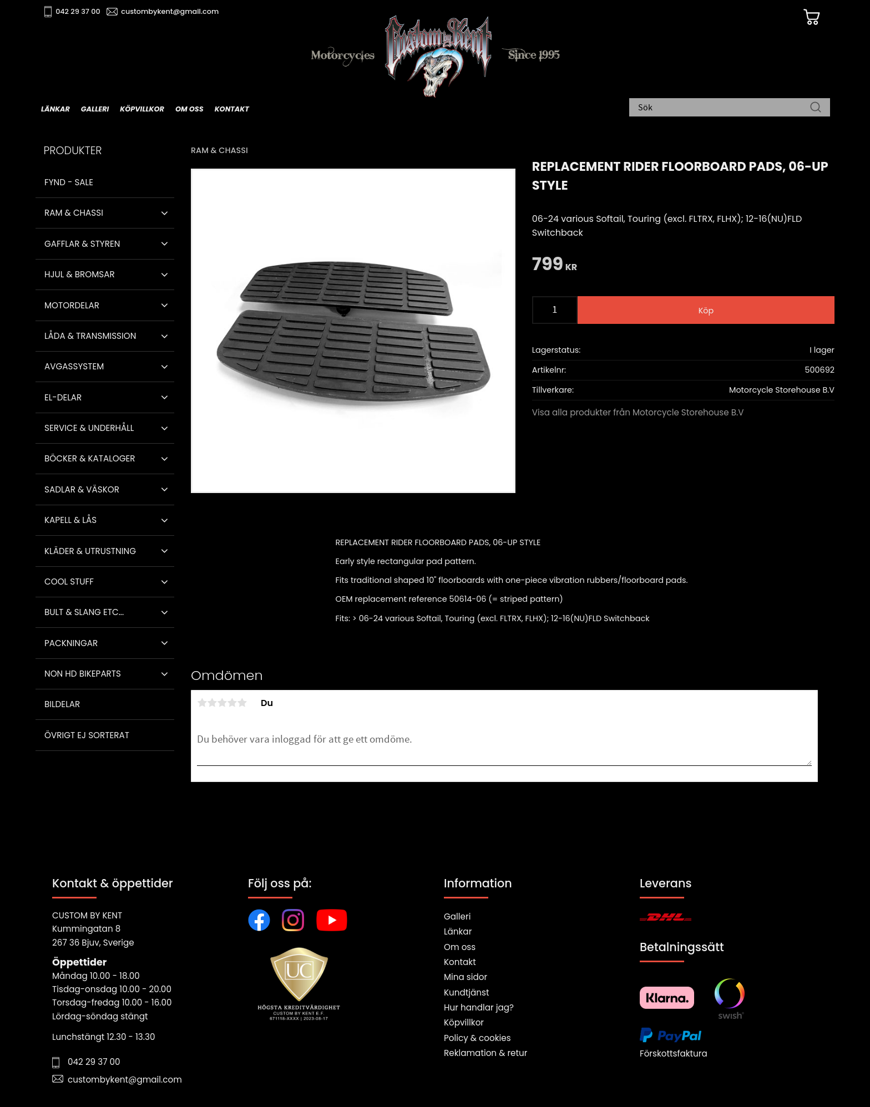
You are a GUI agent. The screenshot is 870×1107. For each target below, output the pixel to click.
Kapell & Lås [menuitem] (70, 520)
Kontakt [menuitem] (232, 109)
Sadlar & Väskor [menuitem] (81, 489)
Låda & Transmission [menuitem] (90, 336)
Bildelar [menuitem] (62, 704)
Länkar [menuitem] (55, 109)
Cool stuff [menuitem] (69, 581)
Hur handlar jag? (479, 1007)
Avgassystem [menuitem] (74, 366)
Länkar (458, 931)
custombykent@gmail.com (170, 11)
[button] (164, 213)
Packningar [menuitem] (71, 643)
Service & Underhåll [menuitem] (89, 428)
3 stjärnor (222, 703)
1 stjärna (202, 703)
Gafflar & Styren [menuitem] (82, 244)
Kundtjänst (466, 992)
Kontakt (460, 962)
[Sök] (815, 108)
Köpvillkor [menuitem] (142, 109)
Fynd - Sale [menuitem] (68, 182)
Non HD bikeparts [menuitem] (82, 673)
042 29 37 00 (77, 11)
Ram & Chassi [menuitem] (73, 213)
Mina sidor (465, 977)
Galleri (457, 916)
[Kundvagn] (811, 17)
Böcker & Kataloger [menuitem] (89, 458)
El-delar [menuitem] (63, 397)
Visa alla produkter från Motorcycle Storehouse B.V (638, 412)
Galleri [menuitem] (95, 109)
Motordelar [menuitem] (71, 305)
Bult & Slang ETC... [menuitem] (84, 612)
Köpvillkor (464, 1022)
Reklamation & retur (485, 1053)
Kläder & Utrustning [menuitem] (90, 551)
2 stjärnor (212, 703)
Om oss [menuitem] (189, 109)
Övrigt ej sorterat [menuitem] (86, 735)
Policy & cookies (477, 1038)
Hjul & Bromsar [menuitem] (79, 274)
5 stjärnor (242, 703)
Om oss (460, 947)
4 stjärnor (232, 703)
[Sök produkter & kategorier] (724, 108)
